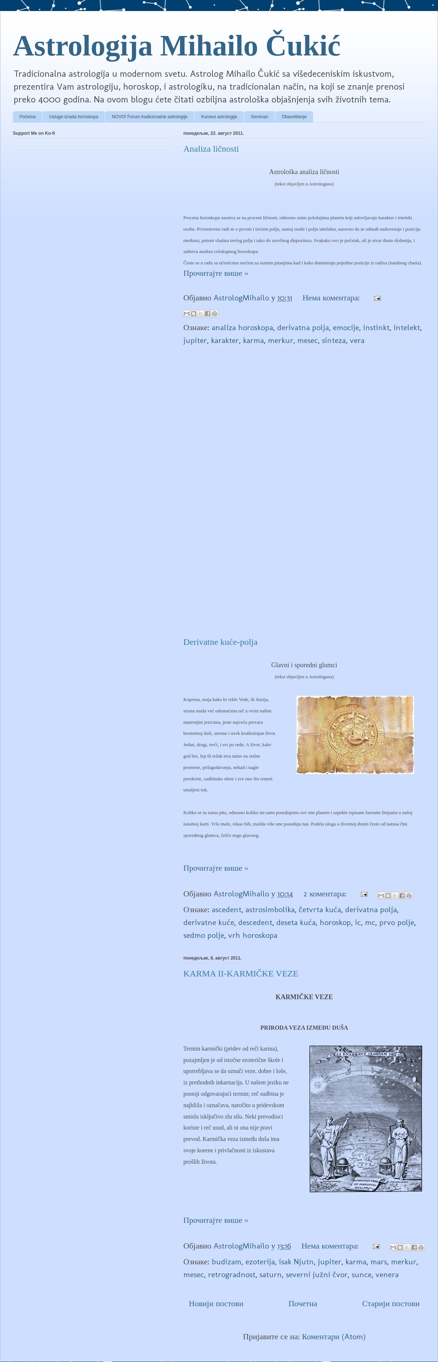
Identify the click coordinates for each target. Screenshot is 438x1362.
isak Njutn (296, 1262)
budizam (226, 1262)
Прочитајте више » (215, 273)
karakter (225, 340)
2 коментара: (326, 894)
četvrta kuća (320, 909)
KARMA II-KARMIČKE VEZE (240, 973)
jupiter (195, 340)
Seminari (259, 116)
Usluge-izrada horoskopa (73, 116)
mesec (307, 340)
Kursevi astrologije (219, 116)
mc (370, 922)
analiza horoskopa (242, 327)
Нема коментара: (332, 298)
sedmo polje (203, 935)
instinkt (376, 327)
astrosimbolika (270, 909)
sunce (361, 1274)
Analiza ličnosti (211, 148)
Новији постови (216, 1303)
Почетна (302, 1303)
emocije (346, 327)
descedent (255, 922)
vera (357, 340)
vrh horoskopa (252, 935)
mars (378, 1262)
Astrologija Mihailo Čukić (177, 45)
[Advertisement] (304, 488)
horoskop (335, 922)
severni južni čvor (317, 1274)
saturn (270, 1274)
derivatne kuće (208, 922)
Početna (27, 116)
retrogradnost (231, 1274)
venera (387, 1274)
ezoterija (260, 1262)
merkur (280, 340)
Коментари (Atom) (334, 1336)
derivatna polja (303, 327)
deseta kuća (296, 922)
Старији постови (391, 1303)
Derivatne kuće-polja (220, 642)
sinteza (334, 340)
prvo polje (396, 922)
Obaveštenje (294, 116)
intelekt (407, 327)
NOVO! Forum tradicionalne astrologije (149, 116)
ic (358, 922)
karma (253, 340)
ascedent (226, 909)
